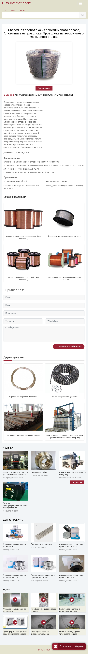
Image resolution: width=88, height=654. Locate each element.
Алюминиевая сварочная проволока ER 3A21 (14, 576)
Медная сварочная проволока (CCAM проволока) (23, 278)
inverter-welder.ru (38, 547)
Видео (13, 10)
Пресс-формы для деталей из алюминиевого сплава (15, 633)
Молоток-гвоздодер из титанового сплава (69, 633)
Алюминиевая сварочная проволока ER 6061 (71, 545)
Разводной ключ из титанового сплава (40, 633)
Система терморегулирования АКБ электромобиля (15, 505)
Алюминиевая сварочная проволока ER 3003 (71, 576)
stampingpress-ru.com (13, 478)
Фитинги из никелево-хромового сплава (23, 436)
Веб (5, 10)
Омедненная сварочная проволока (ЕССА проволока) (64, 278)
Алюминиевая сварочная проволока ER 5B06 (43, 576)
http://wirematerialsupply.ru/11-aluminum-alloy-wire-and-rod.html (44, 95)
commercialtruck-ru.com (70, 478)
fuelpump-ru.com (10, 511)
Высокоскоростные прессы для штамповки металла (15, 473)
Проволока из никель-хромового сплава (64, 236)
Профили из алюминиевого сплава (43, 610)
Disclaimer (44, 649)
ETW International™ (16, 3)
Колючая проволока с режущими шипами (69, 610)
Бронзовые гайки (39, 472)
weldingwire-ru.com (11, 549)
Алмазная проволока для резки (65, 397)
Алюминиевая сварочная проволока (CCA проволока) (23, 237)
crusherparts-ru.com (40, 475)
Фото (22, 10)
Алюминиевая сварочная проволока (14, 545)
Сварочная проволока (41, 544)
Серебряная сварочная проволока (23, 397)
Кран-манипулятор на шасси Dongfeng (72, 473)
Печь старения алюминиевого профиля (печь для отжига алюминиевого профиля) (64, 437)
